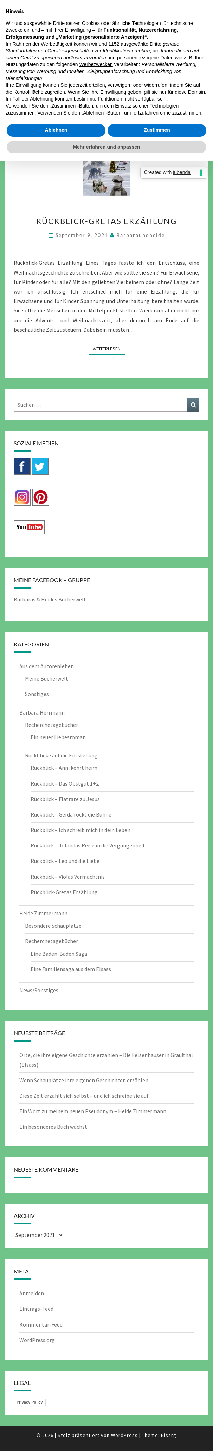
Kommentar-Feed (41, 1324)
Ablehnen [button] (56, 130)
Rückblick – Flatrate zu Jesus (65, 798)
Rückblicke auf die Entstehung (61, 755)
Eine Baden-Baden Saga (59, 953)
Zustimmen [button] (157, 130)
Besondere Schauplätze (53, 925)
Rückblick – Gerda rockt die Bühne (71, 814)
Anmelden (31, 1293)
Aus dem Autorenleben (46, 666)
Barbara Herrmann (42, 712)
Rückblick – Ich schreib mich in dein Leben (80, 829)
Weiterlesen (109, 348)
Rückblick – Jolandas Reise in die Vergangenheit (88, 845)
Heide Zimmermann (43, 913)
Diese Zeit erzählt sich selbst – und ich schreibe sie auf (84, 1095)
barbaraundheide (140, 235)
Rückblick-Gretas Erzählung (106, 221)
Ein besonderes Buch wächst (53, 1126)
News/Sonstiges (38, 990)
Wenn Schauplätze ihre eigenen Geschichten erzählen (83, 1080)
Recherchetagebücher (51, 724)
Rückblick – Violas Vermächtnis (68, 876)
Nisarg (168, 1435)
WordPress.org (37, 1339)
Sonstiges (37, 693)
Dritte (155, 44)
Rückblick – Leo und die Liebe (65, 860)
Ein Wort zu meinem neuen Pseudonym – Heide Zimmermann (92, 1111)
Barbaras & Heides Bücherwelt (50, 599)
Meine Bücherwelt (46, 678)
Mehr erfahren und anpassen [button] (106, 147)
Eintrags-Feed (36, 1308)
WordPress (124, 1435)
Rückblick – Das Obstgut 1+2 (65, 783)
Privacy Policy (30, 1402)
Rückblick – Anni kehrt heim (64, 767)
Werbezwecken (95, 64)
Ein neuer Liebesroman (58, 737)
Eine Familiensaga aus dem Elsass (71, 969)
